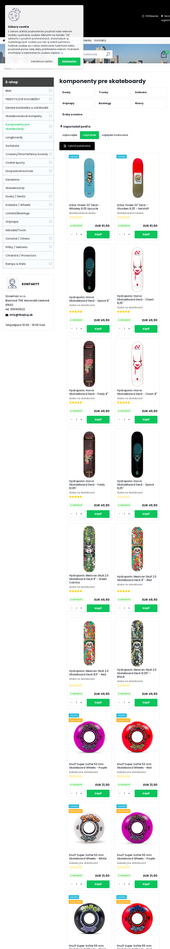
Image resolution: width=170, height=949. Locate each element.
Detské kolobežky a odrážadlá (27, 108)
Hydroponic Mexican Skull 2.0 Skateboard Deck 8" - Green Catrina (149, 399)
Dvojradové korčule (19, 171)
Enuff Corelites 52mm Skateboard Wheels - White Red (148, 883)
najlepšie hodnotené (115, 135)
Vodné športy (15, 163)
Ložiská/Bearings (18, 213)
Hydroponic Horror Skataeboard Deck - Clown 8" (149, 303)
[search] (108, 55)
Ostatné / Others (18, 239)
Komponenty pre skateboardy (17, 126)
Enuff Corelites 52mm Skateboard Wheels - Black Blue (112, 883)
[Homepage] (4, 40)
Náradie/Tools (16, 230)
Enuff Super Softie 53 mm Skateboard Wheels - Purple (77, 589)
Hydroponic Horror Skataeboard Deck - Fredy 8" (113, 303)
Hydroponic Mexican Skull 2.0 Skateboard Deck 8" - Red (77, 495)
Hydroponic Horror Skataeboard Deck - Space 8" (149, 208)
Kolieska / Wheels (18, 205)
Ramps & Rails (16, 264)
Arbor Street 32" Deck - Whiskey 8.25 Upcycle (76, 208)
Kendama (12, 180)
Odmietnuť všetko (41, 61)
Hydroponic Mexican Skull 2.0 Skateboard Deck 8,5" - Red (113, 495)
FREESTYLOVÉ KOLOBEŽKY (23, 99)
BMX (9, 91)
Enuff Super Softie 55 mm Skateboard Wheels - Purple (76, 687)
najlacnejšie (69, 135)
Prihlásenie (151, 16)
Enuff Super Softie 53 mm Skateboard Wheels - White (149, 589)
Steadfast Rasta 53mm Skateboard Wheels (76, 785)
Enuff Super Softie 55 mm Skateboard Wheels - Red (148, 687)
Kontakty (100, 40)
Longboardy (14, 137)
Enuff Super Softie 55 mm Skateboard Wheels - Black (112, 687)
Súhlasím (69, 61)
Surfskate (12, 146)
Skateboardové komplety (24, 116)
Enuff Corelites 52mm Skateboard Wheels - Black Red (148, 785)
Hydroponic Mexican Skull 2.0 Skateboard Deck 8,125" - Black (149, 495)
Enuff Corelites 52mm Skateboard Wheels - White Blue (76, 883)
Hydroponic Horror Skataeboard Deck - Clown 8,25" (77, 303)
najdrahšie (89, 135)
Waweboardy (15, 188)
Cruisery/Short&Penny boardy (27, 154)
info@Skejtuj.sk (21, 315)
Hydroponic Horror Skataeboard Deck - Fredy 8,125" (77, 398)
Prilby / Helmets (17, 247)
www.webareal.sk (99, 945)
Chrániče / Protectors (21, 256)
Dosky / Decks (15, 196)
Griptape (12, 222)
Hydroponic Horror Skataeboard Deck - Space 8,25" (113, 398)
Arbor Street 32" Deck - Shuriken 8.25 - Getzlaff (112, 208)
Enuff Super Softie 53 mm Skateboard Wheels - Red (113, 589)
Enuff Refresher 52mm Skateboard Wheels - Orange (112, 785)
